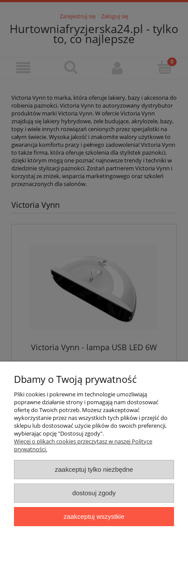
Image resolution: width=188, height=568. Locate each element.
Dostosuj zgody (94, 493)
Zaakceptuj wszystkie (94, 516)
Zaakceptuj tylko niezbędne (94, 469)
